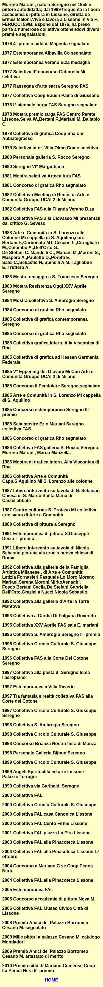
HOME (51, 980)
